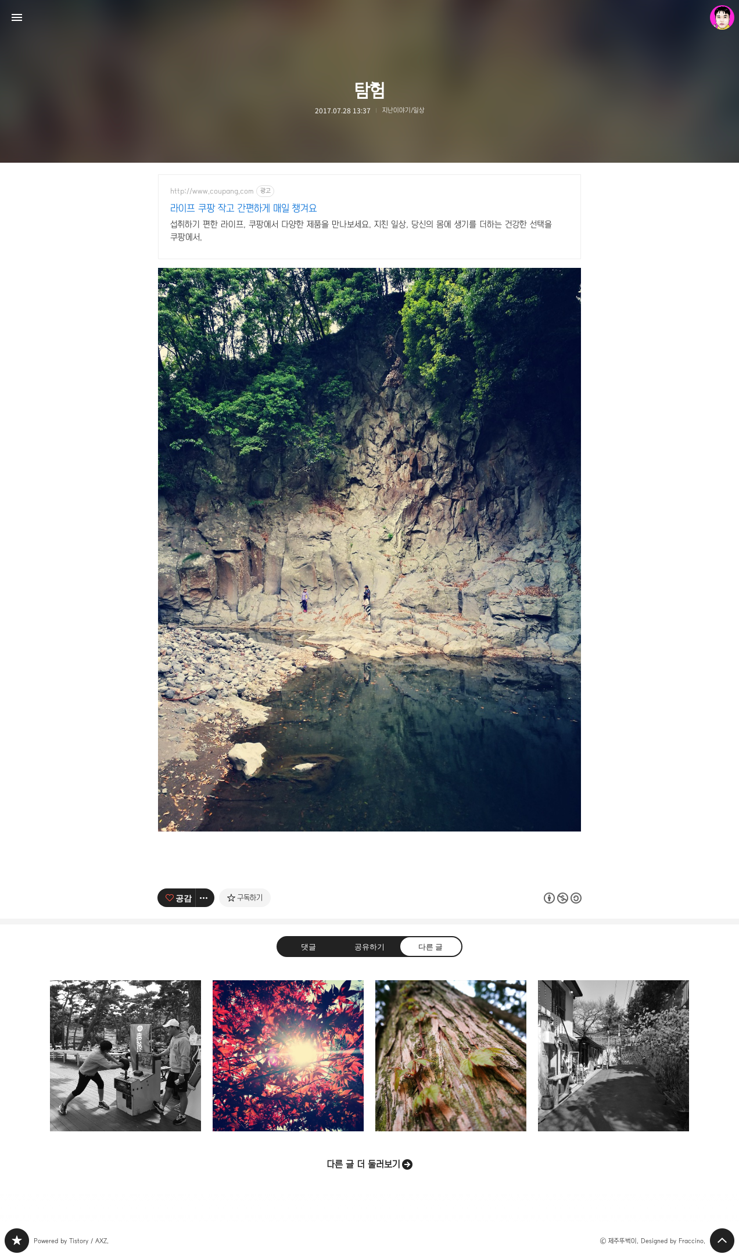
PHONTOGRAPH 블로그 (17, 1241)
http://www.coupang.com (212, 191)
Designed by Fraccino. (673, 1241)
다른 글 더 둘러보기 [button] (363, 1164)
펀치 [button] (125, 1055)
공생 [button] (450, 1055)
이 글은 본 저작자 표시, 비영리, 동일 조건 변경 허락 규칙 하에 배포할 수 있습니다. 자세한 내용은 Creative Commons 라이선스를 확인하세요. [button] (563, 898)
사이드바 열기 (17, 17)
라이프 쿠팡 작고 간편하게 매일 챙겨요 (243, 208)
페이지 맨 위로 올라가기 (722, 1241)
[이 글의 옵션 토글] (205, 897)
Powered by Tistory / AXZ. (71, 1241)
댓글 (308, 946)
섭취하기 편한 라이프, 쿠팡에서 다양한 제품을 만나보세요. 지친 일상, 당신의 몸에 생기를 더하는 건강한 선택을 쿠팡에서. (361, 231)
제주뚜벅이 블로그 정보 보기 (722, 17)
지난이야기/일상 (403, 110)
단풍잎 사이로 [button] (288, 1055)
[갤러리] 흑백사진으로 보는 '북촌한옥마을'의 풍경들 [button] (613, 1055)
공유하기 (369, 946)
